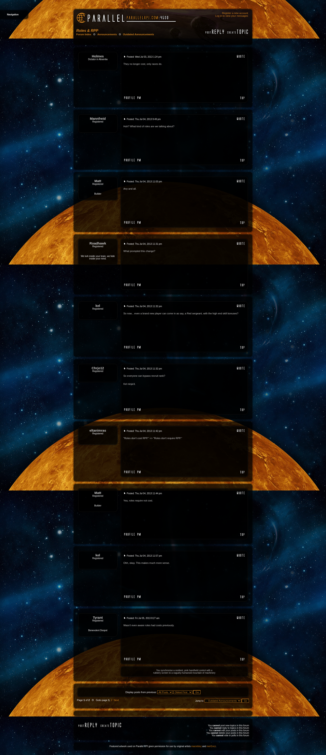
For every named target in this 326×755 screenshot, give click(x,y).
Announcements (107, 34)
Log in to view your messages (231, 15)
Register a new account (235, 13)
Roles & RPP (87, 31)
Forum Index (83, 34)
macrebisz (196, 746)
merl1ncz (211, 746)
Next (116, 700)
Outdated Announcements (138, 34)
